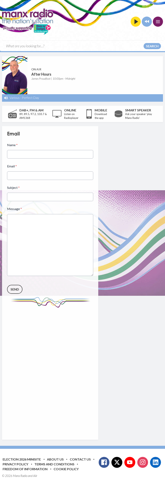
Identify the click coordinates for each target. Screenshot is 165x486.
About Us (55, 459)
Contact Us (80, 459)
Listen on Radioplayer (71, 116)
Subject (13, 187)
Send (15, 289)
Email (12, 166)
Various (15, 97)
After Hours (41, 74)
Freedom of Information (25, 469)
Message (14, 209)
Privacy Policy (15, 464)
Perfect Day (30, 97)
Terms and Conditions (54, 464)
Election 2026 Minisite (22, 459)
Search (152, 46)
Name (12, 145)
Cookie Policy (66, 469)
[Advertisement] (83, 370)
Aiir (35, 476)
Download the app (101, 116)
